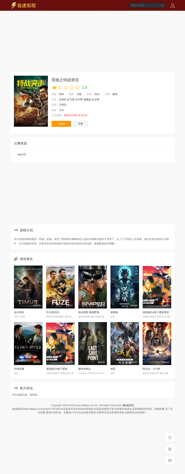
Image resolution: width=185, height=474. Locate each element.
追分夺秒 (19, 312)
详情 (113, 243)
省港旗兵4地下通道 (57, 368)
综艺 (85, 14)
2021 (97, 94)
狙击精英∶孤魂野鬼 (88, 312)
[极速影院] (128, 405)
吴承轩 (62, 99)
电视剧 (72, 14)
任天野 (79, 99)
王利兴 (62, 104)
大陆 (79, 94)
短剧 (125, 14)
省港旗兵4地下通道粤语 (156, 312)
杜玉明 (95, 99)
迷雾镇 (114, 312)
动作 (61, 94)
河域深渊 (19, 368)
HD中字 (22, 154)
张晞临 (87, 99)
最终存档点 (84, 368)
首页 (45, 14)
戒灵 (112, 368)
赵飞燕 (71, 99)
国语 (114, 94)
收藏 (80, 123)
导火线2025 (52, 312)
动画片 (112, 14)
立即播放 (61, 123)
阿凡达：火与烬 (151, 368)
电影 (57, 14)
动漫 (98, 14)
